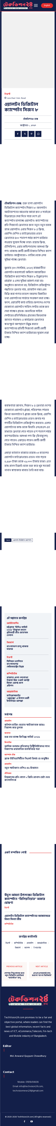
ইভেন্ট (7, 94)
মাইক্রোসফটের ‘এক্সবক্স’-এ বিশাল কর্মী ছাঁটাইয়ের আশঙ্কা (18, 698)
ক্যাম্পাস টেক (9, 755)
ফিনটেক (7, 742)
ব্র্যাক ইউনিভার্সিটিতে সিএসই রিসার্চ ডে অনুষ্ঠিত (26, 759)
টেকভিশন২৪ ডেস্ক (30, 119)
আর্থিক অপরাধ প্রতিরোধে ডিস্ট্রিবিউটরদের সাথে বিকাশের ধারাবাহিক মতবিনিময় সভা (27, 747)
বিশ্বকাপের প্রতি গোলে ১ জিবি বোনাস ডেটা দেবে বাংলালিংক (27, 778)
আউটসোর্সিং (13, 623)
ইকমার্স (10, 642)
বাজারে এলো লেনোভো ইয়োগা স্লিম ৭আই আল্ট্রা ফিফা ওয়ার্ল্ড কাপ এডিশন (18, 682)
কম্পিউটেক (12, 674)
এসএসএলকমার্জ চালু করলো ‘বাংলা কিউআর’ (42, 974)
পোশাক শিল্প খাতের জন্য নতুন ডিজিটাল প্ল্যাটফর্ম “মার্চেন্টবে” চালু (14, 975)
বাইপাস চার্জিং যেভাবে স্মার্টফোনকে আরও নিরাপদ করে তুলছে (24, 726)
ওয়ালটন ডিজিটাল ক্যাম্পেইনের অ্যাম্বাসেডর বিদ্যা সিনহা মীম (27, 917)
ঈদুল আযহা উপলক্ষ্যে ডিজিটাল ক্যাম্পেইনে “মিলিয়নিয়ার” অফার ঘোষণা (24, 899)
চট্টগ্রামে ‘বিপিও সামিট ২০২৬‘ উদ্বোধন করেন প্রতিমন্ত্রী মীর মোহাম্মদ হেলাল (17, 631)
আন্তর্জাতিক (12, 692)
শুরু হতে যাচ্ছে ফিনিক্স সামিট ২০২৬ (22, 737)
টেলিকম (7, 773)
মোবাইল (7, 721)
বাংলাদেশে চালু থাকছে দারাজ (17, 648)
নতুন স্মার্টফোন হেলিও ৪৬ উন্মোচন (21, 768)
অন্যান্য (7, 733)
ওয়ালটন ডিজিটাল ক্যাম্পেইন (22, 540)
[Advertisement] (28, 172)
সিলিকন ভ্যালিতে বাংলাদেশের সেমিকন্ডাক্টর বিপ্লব (15, 664)
